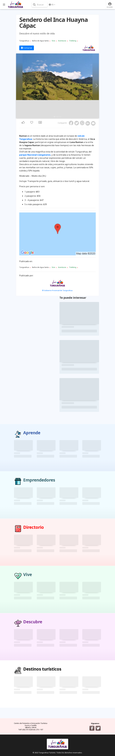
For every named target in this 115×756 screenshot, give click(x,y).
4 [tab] (59, 116)
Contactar (26, 48)
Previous (19, 86)
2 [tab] (55, 116)
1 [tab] (54, 116)
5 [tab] (60, 116)
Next (96, 86)
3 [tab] (57, 116)
